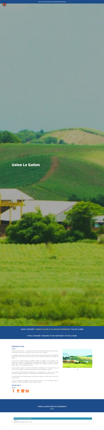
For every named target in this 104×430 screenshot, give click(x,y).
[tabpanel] (77, 358)
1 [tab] (77, 369)
